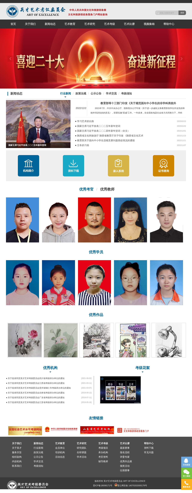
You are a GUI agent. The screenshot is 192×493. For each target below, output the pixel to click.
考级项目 (103, 448)
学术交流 (111, 93)
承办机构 (103, 452)
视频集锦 (149, 24)
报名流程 (125, 452)
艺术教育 (69, 24)
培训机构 (60, 452)
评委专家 (125, 457)
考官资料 (103, 457)
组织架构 (17, 457)
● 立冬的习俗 (82, 145)
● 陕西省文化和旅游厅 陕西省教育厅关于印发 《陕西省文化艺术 (109, 135)
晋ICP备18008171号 (102, 485)
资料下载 (149, 448)
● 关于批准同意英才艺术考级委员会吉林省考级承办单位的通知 (35, 393)
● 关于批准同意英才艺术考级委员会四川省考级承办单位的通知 (35, 378)
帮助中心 (169, 24)
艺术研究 (89, 24)
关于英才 (17, 448)
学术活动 (81, 457)
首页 (13, 24)
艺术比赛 (129, 24)
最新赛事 (125, 448)
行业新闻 (65, 93)
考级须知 (126, 93)
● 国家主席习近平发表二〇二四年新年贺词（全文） (102, 131)
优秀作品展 (126, 461)
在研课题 (81, 452)
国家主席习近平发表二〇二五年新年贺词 (27, 145)
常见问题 (149, 452)
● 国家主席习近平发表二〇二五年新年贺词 (97, 126)
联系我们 (17, 466)
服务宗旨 (17, 452)
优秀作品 (96, 315)
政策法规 (80, 93)
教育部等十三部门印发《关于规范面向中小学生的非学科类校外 (138, 103)
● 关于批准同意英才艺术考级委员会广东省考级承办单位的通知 (35, 397)
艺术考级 (109, 24)
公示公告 (96, 93)
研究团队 (81, 448)
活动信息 (60, 457)
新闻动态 (50, 24)
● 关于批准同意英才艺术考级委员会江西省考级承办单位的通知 (35, 383)
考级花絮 (142, 368)
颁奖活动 (125, 466)
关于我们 (30, 24)
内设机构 (17, 461)
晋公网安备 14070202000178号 (130, 484)
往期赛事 (125, 470)
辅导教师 (103, 461)
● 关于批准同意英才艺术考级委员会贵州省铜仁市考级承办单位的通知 (38, 388)
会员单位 (60, 448)
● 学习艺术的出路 (84, 121)
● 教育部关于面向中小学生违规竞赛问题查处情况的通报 (105, 140)
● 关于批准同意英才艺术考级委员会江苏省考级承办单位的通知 (35, 402)
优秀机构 (50, 368)
